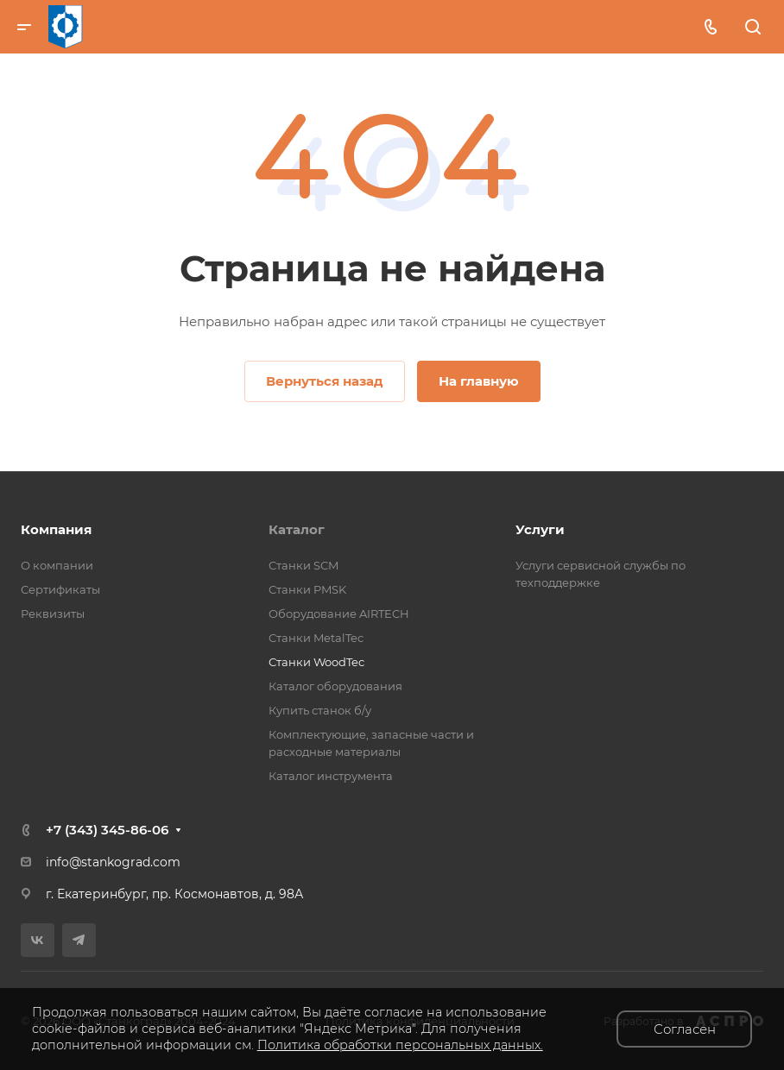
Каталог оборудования (335, 686)
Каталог (297, 529)
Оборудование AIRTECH (339, 613)
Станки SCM (303, 565)
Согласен (685, 1029)
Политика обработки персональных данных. (400, 1045)
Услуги (540, 529)
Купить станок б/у (320, 710)
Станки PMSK (307, 589)
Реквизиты (53, 613)
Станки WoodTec (316, 662)
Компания (56, 529)
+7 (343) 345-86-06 (107, 829)
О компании (57, 565)
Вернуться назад (324, 381)
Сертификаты (60, 589)
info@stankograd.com (113, 862)
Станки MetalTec (316, 638)
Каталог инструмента (331, 776)
